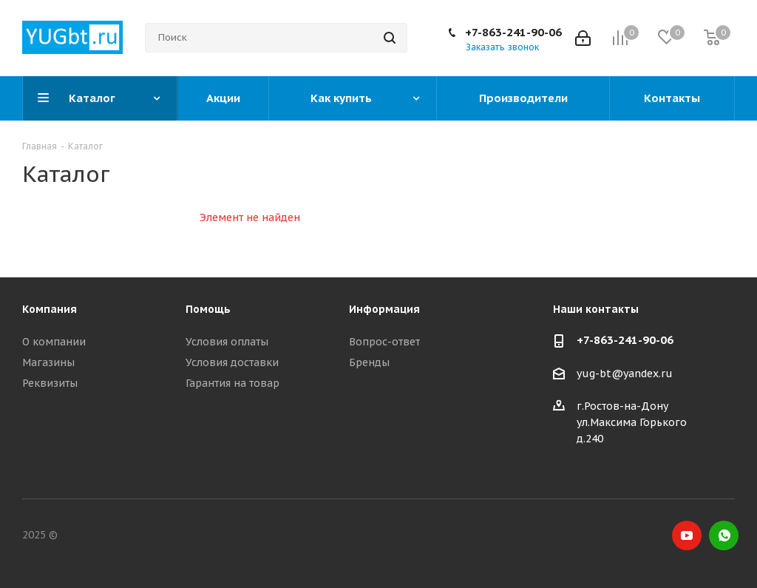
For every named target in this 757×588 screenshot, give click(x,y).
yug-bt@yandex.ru (625, 373)
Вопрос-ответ (384, 341)
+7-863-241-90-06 (513, 32)
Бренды (369, 362)
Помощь (208, 309)
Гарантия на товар (232, 383)
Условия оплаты (227, 341)
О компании (54, 341)
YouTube (687, 535)
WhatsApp (724, 535)
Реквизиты (50, 383)
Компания (49, 309)
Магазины (48, 362)
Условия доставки (232, 362)
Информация (384, 309)
